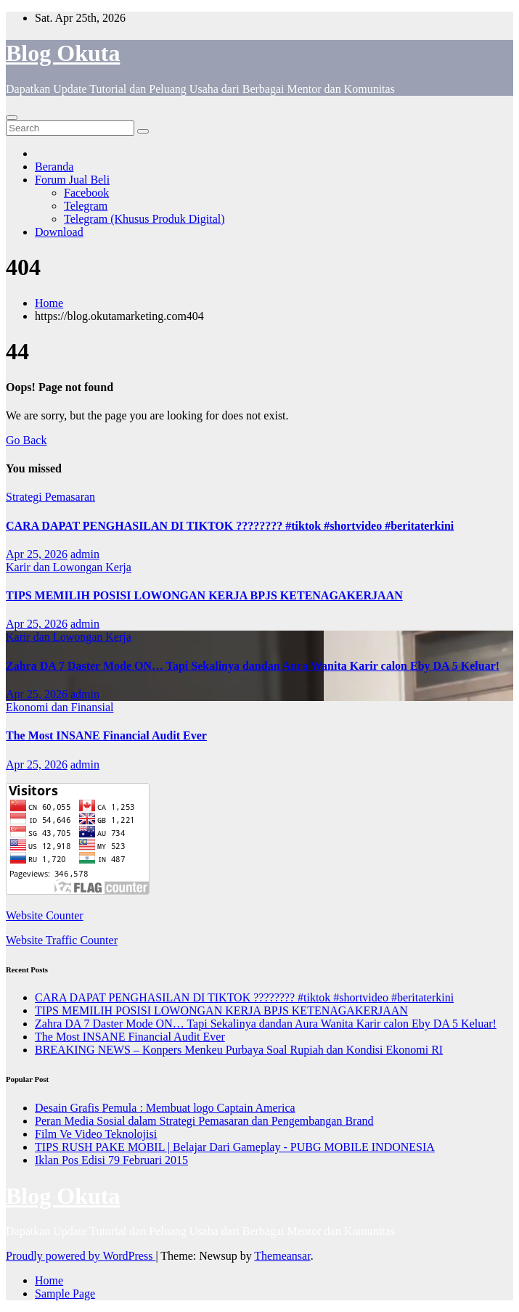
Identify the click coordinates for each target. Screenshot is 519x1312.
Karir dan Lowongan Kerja (68, 567)
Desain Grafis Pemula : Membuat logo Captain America (165, 1108)
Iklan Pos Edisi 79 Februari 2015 (111, 1160)
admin (84, 554)
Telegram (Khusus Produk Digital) (144, 219)
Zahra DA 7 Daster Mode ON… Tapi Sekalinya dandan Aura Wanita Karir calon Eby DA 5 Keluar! (252, 666)
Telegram (85, 206)
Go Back (26, 440)
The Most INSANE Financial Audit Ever (106, 735)
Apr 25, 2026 (37, 554)
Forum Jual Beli (72, 179)
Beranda (54, 166)
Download (59, 232)
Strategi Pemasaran (50, 497)
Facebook (86, 192)
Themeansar (282, 1256)
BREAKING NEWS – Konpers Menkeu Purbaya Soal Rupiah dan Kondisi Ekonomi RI (239, 1050)
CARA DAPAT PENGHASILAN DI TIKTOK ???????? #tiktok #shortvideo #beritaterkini (230, 526)
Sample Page (65, 1293)
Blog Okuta (63, 53)
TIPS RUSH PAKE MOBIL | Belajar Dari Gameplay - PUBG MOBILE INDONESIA (235, 1147)
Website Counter (44, 915)
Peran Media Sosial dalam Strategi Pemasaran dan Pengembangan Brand (204, 1121)
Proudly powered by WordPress (80, 1256)
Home (49, 303)
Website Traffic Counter (62, 940)
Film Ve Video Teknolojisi (96, 1134)
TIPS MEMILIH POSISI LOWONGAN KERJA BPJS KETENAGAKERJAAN (204, 595)
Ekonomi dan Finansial (59, 707)
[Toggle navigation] (11, 117)
